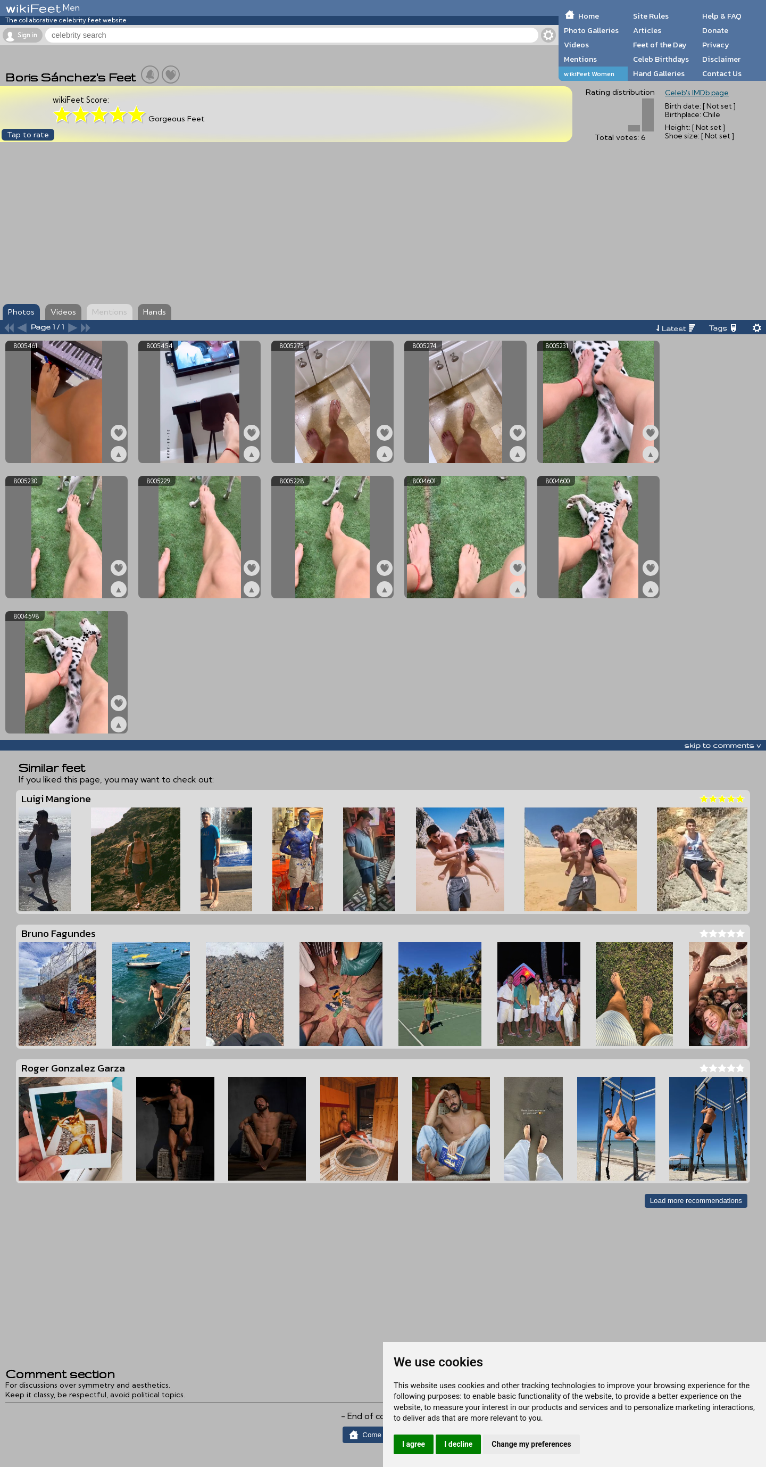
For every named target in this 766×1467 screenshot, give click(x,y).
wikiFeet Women (589, 74)
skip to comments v (722, 745)
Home (588, 16)
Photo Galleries (591, 30)
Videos (576, 45)
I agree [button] (413, 1444)
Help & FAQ (722, 16)
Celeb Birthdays (661, 59)
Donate (715, 30)
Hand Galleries (659, 73)
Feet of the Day (660, 45)
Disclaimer (721, 59)
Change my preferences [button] (531, 1444)
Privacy (715, 45)
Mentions (580, 59)
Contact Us (722, 73)
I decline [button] (458, 1444)
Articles (647, 30)
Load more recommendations (696, 1201)
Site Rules (651, 16)
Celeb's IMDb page (697, 92)
